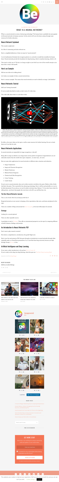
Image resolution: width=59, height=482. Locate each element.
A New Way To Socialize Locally (47, 297)
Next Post (54, 272)
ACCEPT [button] (39, 479)
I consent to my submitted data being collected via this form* (30, 452)
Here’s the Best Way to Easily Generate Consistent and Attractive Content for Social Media (28, 413)
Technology (34, 27)
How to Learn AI (30, 250)
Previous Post (6, 272)
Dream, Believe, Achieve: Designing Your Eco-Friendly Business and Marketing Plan (27, 407)
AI (22, 27)
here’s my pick (28, 207)
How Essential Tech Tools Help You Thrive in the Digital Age (29, 410)
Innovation (26, 27)
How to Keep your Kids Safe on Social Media (25, 417)
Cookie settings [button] (30, 479)
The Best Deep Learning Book (44, 252)
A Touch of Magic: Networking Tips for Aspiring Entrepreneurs (29, 403)
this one (12, 242)
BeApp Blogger (13, 256)
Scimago (15, 221)
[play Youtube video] (29, 113)
